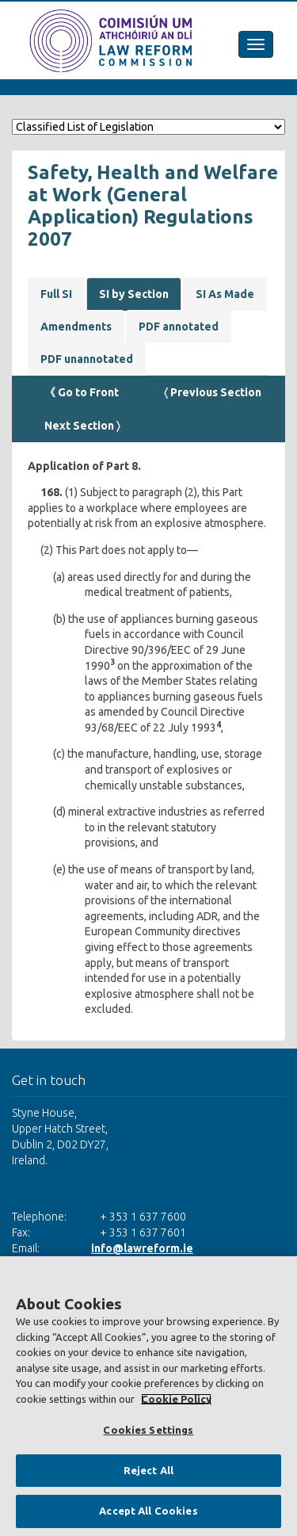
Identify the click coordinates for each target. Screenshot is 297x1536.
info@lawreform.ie (142, 1248)
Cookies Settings (148, 1429)
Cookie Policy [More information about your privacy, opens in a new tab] (176, 1398)
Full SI (56, 294)
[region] (148, 1396)
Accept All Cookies (148, 1510)
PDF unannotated (86, 359)
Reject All (148, 1470)
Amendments (76, 326)
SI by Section (134, 294)
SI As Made (225, 294)
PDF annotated (179, 326)
